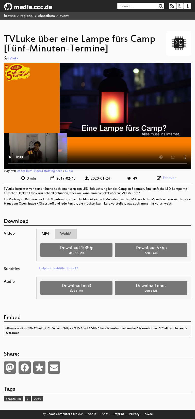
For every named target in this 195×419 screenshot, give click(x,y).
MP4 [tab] (45, 234)
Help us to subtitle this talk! (58, 268)
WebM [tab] (65, 234)
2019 (37, 399)
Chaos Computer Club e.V (64, 414)
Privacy (134, 414)
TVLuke (13, 58)
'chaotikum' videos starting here (39, 171)
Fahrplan (169, 178)
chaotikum (46, 16)
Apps (105, 414)
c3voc (148, 414)
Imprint (118, 414)
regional (27, 16)
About (92, 414)
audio (69, 171)
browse (10, 16)
